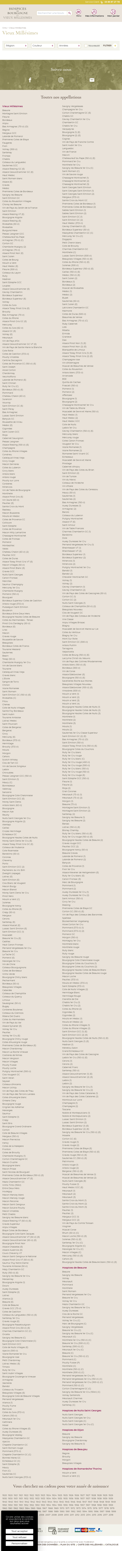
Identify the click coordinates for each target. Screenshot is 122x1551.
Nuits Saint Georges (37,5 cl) (16, 1477)
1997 (102, 1512)
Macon (5, 633)
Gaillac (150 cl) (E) (71, 272)
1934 (48, 1499)
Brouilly (6, 312)
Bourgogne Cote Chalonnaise (17, 796)
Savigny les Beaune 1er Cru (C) (77, 168)
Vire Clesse (67, 619)
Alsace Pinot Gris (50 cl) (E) (16, 1328)
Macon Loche (69, 976)
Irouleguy (7, 1192)
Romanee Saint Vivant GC (75, 454)
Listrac (5, 1295)
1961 (10, 1508)
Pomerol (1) (68, 389)
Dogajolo (67, 239)
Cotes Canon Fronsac (73, 441)
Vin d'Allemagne (70, 363)
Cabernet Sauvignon (12, 438)
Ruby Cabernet (69, 324)
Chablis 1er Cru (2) (71, 1006)
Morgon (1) (67, 801)
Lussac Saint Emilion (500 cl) (77, 256)
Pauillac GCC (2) (70, 847)
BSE (64, 379)
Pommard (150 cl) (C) (73, 1386)
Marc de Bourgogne (72, 882)
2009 (60, 1515)
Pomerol (6, 542)
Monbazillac (8, 546)
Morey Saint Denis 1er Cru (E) (17, 841)
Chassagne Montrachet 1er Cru (78, 405)
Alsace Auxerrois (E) (12, 1250)
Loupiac (6, 286)
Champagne (8, 448)
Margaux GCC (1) (70, 1217)
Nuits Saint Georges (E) (74, 1181)
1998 (107, 1512)
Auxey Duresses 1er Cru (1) (75, 892)
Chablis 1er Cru (69, 126)
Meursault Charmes (72, 1398)
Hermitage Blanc (71, 993)
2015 (94, 1515)
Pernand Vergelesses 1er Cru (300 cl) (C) (82, 1382)
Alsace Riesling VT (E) (13, 214)
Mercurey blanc (70, 434)
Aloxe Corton (9, 370)
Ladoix (5, 770)
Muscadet (7, 935)
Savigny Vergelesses (72, 106)
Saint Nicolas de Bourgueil (16, 1172)
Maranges (7, 1110)
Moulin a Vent (9, 263)
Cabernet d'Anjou (71, 467)
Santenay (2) (68, 814)
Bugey (5, 1007)
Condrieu (7, 455)
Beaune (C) (68, 1353)
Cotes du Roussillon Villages (16, 201)
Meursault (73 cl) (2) (72, 798)
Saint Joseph (8, 367)
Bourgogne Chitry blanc (14, 977)
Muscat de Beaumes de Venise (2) (79, 1178)
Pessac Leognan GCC (13, 234)
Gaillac (5, 828)
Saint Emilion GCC (11, 1344)
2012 (77, 1515)
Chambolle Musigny (12, 591)
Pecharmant (8, 981)
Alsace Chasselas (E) (12, 1247)
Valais (5, 549)
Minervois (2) (68, 564)
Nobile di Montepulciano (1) (76, 1113)
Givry (5, 734)
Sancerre (6, 792)
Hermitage (7, 744)
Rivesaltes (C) (9, 698)
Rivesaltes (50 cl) (10, 224)
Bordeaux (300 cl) (71, 668)
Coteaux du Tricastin (12, 1390)
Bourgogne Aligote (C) (74, 1246)
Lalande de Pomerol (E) (14, 380)
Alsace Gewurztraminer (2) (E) (77, 1077)
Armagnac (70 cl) (11, 250)
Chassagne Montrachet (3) (75, 184)
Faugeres (7, 143)
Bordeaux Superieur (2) (74, 558)
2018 (111, 1515)
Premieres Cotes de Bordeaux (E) (19, 1046)
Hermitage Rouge (71, 996)
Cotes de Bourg (10, 260)
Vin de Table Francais (73, 529)
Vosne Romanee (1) (72, 447)
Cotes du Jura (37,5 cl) (13, 1412)
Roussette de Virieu (12, 422)
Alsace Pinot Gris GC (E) (14, 321)
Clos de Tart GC (10, 763)
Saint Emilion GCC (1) (13, 932)
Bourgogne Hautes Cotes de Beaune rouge (84, 973)
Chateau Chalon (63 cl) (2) (15, 552)
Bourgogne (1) (69, 399)
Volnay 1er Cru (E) (11, 1036)
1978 (106, 1508)
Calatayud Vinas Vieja (13, 458)
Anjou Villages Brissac (73, 623)
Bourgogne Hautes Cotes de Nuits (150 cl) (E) (85, 1038)
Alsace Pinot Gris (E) (12, 497)
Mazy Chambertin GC (13, 1269)
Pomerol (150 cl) (10, 594)
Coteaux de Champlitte (14, 994)
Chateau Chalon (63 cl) (13, 396)
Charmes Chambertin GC (75, 249)
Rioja (4, 435)
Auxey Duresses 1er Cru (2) (75, 895)
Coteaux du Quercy (12, 997)
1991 (68, 1512)
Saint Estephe (9, 526)
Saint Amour (68, 525)
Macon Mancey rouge (13, 1198)
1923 (37, 1495)
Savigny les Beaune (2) (73, 821)
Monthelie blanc (70, 944)
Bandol (6, 1386)
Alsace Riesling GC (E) (13, 169)
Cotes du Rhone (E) (12, 909)
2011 (72, 1515)
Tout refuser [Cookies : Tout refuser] (19, 1537)
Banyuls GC (8, 419)
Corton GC (7, 244)
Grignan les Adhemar (13, 1107)
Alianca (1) (7, 1403)
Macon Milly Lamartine (14, 533)
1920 (4, 1495)
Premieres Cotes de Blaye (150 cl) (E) (81, 1152)
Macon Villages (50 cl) (13, 565)
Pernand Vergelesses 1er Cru (16, 948)
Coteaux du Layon (11, 273)
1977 (101, 1508)
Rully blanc (68, 951)
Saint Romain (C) (71, 171)
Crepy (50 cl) (8, 912)
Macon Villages (10, 1062)
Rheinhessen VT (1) (71, 548)
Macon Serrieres (10, 464)
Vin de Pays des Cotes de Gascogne (80, 1054)
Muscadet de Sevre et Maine (76, 460)
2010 (66, 1515)
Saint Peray (8, 409)
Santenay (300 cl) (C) (72, 1347)
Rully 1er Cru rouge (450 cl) (76, 762)
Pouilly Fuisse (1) (70, 1184)
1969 (56, 1508)
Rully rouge (68, 954)
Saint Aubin (8, 714)
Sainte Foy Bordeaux (13, 711)
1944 (49, 1502)
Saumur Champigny (12, 585)
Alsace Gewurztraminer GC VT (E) (19, 344)
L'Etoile (6, 679)
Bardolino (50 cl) (10, 854)
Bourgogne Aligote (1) (13, 1282)
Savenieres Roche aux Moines (77, 681)
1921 (16, 1495)
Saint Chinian (9, 383)
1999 (113, 1512)
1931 (16, 1499)
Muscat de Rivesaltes (73, 288)
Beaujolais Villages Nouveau (76, 684)
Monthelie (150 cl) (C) (73, 1369)
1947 (84, 1502)
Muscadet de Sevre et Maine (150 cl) (80, 412)
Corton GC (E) (69, 1139)
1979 (112, 1508)
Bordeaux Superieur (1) (73, 554)
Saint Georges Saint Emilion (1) (78, 191)
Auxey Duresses (10, 1289)
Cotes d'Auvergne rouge (14, 1042)
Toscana (66, 1110)
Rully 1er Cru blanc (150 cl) (75, 769)
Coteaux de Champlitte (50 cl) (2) (79, 606)
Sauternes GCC (10, 166)
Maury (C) (7, 783)
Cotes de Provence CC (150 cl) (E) (19, 364)
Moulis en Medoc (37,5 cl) (75, 983)
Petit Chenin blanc (71, 243)
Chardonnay (8, 373)
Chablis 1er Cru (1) (71, 1002)
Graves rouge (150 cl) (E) (74, 1155)
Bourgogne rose (10, 1357)
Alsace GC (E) (9, 331)
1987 (44, 1512)
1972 (73, 1508)
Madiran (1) (67, 1045)
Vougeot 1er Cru (70, 444)
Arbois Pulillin (69, 645)
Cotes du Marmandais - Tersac (17, 620)
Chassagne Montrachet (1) (75, 178)
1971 (67, 1508)
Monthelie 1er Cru (71, 165)
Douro (5, 1286)
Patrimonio (68, 1162)
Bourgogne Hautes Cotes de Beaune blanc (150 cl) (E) (89, 1262)
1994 (84, 1512)
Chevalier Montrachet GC (75, 577)
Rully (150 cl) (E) (10, 1273)
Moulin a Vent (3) (71, 701)
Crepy (5, 1120)
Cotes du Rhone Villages (14, 451)
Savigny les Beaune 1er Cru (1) (77, 1087)
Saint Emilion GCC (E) (13, 799)
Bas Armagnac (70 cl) (13, 315)
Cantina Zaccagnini (12, 360)
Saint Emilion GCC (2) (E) (75, 1035)
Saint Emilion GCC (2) (13, 867)
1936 (71, 1499)
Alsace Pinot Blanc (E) (13, 568)
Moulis (5, 750)
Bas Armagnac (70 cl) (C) (75, 321)
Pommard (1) (69, 886)
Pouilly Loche (9, 1068)
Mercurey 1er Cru (11, 588)
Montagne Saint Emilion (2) (76, 811)
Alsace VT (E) (68, 522)
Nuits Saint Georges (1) (74, 603)
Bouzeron (7, 611)
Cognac (66, 139)
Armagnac (7, 1380)
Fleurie (5, 117)
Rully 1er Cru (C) (10, 386)
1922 (26, 1495)
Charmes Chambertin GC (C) (17, 1331)
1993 (79, 1512)
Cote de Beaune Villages (14, 1133)
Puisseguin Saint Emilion (15, 607)
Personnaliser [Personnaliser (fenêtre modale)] (19, 1543)
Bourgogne (8, 809)
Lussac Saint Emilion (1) (74, 1119)
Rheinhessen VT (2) (72, 551)
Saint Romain (9, 692)
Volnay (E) (7, 334)
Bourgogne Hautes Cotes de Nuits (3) (81, 714)
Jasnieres (7, 1383)
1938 (93, 1499)
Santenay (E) (8, 922)
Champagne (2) (70, 1106)
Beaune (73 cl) (69, 804)
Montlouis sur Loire (72, 1100)
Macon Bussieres (11, 513)
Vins (4, 28)
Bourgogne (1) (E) (71, 132)
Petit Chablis (8, 1214)
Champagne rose (71, 360)
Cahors (6, 757)
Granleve (66, 337)
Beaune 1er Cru (10, 951)
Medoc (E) (7, 425)
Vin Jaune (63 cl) (10, 500)
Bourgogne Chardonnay (74, 1441)
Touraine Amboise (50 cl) (15, 1266)
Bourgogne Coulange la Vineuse (19, 1377)
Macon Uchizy (9, 1088)
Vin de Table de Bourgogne (16, 490)
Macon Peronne (10, 1201)
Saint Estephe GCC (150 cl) (75, 778)
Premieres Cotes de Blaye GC (77, 908)
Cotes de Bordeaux (12, 971)
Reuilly (5, 815)
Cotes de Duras (10, 559)
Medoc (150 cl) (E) (71, 275)
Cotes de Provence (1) (73, 866)
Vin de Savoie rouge (72, 175)
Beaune (6, 110)
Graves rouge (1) (70, 1142)
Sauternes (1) (68, 496)
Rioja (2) (66, 788)
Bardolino (67, 535)
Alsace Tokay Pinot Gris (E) (16, 308)
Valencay (6, 789)
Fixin (4, 146)
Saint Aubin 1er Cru (72, 145)
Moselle (66, 1136)
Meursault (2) (69, 1194)
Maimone (67, 311)
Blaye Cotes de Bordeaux (15, 1231)
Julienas (6, 903)
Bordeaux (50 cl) (10, 984)
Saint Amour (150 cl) (72, 899)
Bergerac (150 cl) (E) (72, 1171)
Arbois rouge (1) (70, 1165)
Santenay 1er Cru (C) (72, 1243)
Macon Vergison (10, 1058)
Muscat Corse (69, 1230)
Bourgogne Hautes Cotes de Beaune (21, 617)
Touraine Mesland (11, 649)
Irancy (5, 1143)
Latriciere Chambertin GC (75, 308)
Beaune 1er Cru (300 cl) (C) (75, 1343)
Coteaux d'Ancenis (11, 1084)
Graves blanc (9, 675)
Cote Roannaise (10, 851)
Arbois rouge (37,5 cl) (13, 604)
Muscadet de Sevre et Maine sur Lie (80, 629)
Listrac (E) (7, 877)
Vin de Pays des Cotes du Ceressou (80, 490)
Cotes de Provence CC (13, 520)
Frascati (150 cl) (70, 386)
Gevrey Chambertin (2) (74, 590)
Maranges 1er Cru (11, 961)
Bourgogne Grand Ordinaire (16, 1127)
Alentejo (6, 825)
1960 (4, 1508)
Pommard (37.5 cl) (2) (73, 931)
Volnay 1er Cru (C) (71, 1321)
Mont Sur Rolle (69, 639)
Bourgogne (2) (69, 402)
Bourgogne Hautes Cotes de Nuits (19, 838)
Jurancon (7, 399)
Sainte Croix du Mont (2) (74, 1204)
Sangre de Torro (10, 682)
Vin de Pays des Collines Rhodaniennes (82, 662)
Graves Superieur (11, 1224)
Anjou (5, 123)
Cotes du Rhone (10, 318)
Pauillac (6, 1033)
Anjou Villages (9, 1227)
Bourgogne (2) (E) (71, 136)
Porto (5, 864)
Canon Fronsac (10, 578)
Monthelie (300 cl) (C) (73, 1373)
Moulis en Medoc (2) (72, 1022)
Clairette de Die (70, 999)
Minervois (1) (68, 561)
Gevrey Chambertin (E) (74, 226)
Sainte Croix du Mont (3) (74, 1207)
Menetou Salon (70, 1048)
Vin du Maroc (69, 480)
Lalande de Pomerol (12, 136)
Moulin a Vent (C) (11, 899)
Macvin (66, 155)
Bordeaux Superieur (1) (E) (75, 1126)
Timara (6, 1367)
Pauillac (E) (8, 503)
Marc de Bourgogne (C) (74, 1324)
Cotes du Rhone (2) (72, 1009)
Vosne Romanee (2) (72, 451)
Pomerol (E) (8, 958)
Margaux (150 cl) (10, 1136)
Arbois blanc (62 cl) (12, 805)
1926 (71, 1495)
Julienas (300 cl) (70, 265)
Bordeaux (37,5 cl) (11, 740)
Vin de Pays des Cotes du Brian (78, 470)
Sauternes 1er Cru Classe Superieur (80, 733)
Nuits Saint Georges (12, 575)
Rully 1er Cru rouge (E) (73, 775)
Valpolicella (68, 652)
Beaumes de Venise (72, 317)
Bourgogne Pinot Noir (13, 1244)
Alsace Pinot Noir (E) (12, 253)
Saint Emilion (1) (10, 779)
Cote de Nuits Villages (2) (75, 989)
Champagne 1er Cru (72, 110)
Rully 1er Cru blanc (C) (73, 759)
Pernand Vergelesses (13, 1399)
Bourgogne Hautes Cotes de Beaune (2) (82, 840)
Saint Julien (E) (69, 304)
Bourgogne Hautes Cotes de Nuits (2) (81, 710)
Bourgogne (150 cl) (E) (73, 678)
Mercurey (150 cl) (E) (72, 1256)
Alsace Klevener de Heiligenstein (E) (80, 873)
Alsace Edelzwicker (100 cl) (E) (77, 688)
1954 (48, 1505)
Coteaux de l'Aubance (13, 847)
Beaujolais (7, 643)
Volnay (5, 302)
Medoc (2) (67, 295)
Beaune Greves (70, 853)
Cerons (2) (67, 1064)
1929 (105, 1495)
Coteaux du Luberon (72, 516)
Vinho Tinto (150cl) (11, 1185)
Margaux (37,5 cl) (70, 197)
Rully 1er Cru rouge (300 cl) (76, 765)
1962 (15, 1508)
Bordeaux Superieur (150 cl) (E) (78, 269)
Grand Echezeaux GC (72, 1051)
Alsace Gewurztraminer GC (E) (17, 172)
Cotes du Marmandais (13, 1020)
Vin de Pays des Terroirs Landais (18, 1094)
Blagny (66, 626)
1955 (60, 1505)
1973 (78, 1508)
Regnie (6, 130)
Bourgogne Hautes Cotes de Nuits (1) (81, 707)
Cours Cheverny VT (12, 1253)
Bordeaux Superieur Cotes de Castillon (22, 601)
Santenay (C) (68, 1405)
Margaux (6, 916)
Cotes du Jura (9, 305)
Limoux (6, 1000)
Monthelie (7, 494)
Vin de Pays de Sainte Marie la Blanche (22, 347)
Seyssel (6, 1081)
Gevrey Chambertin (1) (73, 587)
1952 (26, 1505)
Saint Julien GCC (10, 432)
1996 (96, 1512)
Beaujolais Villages (12, 987)
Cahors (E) (67, 1259)
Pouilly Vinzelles (10, 357)
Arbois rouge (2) (70, 1168)
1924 (48, 1495)
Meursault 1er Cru (11, 1419)
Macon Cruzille (9, 1162)
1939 (105, 1499)
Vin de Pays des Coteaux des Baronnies (82, 915)
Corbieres (7, 484)
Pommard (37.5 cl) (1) (73, 928)
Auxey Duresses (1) (71, 506)
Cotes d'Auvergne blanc (14, 1097)
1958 (93, 1505)
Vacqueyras (68, 129)
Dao (64, 340)
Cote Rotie (7, 351)
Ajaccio (6, 1442)
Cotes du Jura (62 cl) (12, 328)
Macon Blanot (9, 890)
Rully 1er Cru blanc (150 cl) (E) (77, 834)
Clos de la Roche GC (72, 1314)
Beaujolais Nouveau (72, 610)
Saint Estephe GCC (12, 282)
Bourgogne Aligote (12, 218)
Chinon (6, 685)
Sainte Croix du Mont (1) (74, 1200)
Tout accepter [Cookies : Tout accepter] (19, 1531)
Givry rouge (8, 461)
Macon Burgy (9, 886)
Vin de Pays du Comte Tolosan (77, 1223)
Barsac (65, 824)
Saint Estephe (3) (11, 1464)
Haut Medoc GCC (71, 421)
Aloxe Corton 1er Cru (72, 925)
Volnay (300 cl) (9, 149)
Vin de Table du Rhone (73, 408)
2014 (88, 1515)
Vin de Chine (8, 964)
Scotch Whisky (10, 760)
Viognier (66, 1226)
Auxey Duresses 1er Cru (74, 541)
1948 (95, 1502)
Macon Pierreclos (11, 1140)
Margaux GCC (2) (71, 1220)
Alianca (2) (7, 1299)
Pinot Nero (7, 896)
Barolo (65, 512)
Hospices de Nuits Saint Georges (81, 1410)
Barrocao (7, 1409)
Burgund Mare (9, 231)
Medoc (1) (67, 291)
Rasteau (6, 510)
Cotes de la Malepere (13, 1146)
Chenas (6, 705)
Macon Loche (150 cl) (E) (74, 1236)
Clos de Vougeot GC (72, 613)
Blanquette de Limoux (73, 350)
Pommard (7, 393)
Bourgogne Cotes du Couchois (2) (79, 967)
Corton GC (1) (69, 597)
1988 (50, 1512)
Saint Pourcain (9, 724)
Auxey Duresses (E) (12, 1432)
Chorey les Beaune (11, 205)
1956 (71, 1505)
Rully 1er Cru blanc (71, 752)
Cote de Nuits (69, 425)
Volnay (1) (67, 580)
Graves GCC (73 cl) (11, 1308)
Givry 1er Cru (68, 902)
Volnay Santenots (71, 1395)
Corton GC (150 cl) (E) (73, 912)
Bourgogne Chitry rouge (15, 1039)
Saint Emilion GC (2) (72, 220)
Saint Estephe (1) (10, 1117)
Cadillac (6, 942)
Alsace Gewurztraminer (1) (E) (77, 1074)
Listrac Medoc (9, 721)
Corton (6, 1130)
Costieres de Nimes (12, 1055)
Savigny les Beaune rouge (75, 957)
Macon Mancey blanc (13, 1195)
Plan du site (67, 1545)
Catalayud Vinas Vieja (13, 672)
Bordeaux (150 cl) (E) (12, 390)
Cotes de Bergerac (11, 727)
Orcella (6, 1334)
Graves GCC (8, 572)
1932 (26, 1499)
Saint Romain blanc (12, 179)
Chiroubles (7, 773)
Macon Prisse (9, 1169)
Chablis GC (67, 116)
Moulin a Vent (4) (71, 704)
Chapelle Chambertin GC (15, 1445)
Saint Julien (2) (69, 278)
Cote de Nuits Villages (13, 708)
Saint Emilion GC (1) (72, 217)
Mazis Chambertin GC (13, 1182)
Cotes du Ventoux (71, 632)
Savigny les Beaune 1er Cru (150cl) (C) (81, 1392)
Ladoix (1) (67, 1080)
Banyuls (66, 863)
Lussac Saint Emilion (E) (14, 929)
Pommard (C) (69, 1360)
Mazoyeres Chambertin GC (16, 1438)
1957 (82, 1505)
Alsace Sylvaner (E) (12, 1026)
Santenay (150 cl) (70, 1071)
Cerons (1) (67, 1061)
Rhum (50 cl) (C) (70, 1233)
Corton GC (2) (69, 600)
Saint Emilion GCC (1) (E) (74, 1032)
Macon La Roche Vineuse (15, 1052)
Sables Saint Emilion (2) (74, 213)
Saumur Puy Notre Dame (15, 1263)
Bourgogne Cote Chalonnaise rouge (80, 960)
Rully (4, 276)
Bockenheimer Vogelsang (75, 921)
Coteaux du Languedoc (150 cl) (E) (19, 1315)
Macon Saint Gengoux (13, 1205)
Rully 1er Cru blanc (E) (73, 876)
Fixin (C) (6, 1471)
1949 (107, 1502)
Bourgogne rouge (11, 1104)
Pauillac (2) (68, 1213)
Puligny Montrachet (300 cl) (16, 1071)
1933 (37, 1499)
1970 (62, 1508)
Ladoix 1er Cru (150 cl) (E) (74, 1058)
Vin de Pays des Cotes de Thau (17, 1091)
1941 (16, 1502)
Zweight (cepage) (11, 873)
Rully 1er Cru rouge (72, 756)
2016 (99, 1515)
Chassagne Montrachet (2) (75, 181)
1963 (21, 1508)
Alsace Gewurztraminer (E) (16, 289)
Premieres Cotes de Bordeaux (17, 192)
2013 (83, 1515)
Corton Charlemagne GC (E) (76, 113)
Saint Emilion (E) (10, 880)
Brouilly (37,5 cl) (10, 747)
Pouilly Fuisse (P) (71, 1363)
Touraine (6, 669)
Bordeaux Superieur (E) (14, 299)
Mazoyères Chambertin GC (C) (77, 233)
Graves (5, 185)
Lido (64, 327)
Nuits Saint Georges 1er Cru (16, 818)
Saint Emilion (9, 211)
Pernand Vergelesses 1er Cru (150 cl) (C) (82, 1379)
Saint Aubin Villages (12, 1373)
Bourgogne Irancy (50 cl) (75, 850)
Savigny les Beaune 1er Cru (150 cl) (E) (81, 1132)
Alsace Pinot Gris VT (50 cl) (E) (17, 1260)
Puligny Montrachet (72, 519)
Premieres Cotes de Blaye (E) (77, 1149)
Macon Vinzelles (10, 1211)
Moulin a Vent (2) (71, 697)
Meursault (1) (68, 1191)
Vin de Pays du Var (11, 1023)
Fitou (5, 701)
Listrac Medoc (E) (11, 1364)
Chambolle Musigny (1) (14, 1156)
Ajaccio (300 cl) (10, 1351)
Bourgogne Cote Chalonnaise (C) (19, 1341)
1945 (61, 1502)
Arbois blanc (8, 474)
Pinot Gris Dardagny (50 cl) (16, 624)
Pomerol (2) (68, 392)
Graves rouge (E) (10, 1321)
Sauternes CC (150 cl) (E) (74, 1158)
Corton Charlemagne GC (15, 1159)
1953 (37, 1505)
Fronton (6, 1149)
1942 (27, 1502)
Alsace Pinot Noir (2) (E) (74, 347)
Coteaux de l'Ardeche (73, 483)
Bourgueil (7, 598)
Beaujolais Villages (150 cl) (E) (77, 259)
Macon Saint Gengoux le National (19, 1257)
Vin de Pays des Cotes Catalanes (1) (80, 1093)
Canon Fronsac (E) (71, 879)
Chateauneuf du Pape (13, 237)
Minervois (7, 487)
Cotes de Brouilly (11, 1153)
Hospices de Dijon (73, 1430)
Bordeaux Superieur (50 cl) (75, 230)
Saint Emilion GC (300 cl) (75, 642)
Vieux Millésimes (17, 28)
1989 (56, 1512)
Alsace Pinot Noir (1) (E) (74, 343)
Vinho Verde (8, 974)
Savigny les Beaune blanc (15, 1218)
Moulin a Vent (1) (70, 694)
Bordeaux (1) (68, 282)
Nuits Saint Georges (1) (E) (75, 1041)
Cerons (6, 919)
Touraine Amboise (11, 718)
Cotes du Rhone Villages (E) (16, 1429)
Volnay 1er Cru (9, 1029)
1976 (95, 1508)
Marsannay (7, 1279)
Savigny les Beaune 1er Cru (16, 1276)
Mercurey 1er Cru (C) (72, 236)
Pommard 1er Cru (71, 162)
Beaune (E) (7, 1302)
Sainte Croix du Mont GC (74, 200)
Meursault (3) (69, 1197)
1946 (73, 1502)
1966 (38, 1508)
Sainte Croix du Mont (13, 507)
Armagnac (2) (69, 509)
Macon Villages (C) (71, 1252)
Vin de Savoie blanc (12, 666)
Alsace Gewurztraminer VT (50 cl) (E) (21, 1237)
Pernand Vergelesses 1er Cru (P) (78, 1376)
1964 (27, 1508)
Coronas (6, 857)
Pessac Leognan (10, 442)
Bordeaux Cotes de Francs (15, 646)
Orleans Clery (9, 1101)
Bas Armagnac (10, 412)
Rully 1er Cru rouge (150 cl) (75, 772)
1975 (89, 1508)
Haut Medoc (8, 175)
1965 (33, 1508)
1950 (4, 1505)
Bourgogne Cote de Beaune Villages (21, 1396)
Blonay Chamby (70, 830)
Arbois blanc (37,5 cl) (72, 373)
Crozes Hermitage (11, 831)
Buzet (65, 298)
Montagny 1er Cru (71, 941)
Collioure (7, 523)
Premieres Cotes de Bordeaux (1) (78, 204)
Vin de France (69, 152)
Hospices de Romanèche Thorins (82, 1469)
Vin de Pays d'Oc (10, 341)
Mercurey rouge (70, 438)
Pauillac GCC (9, 555)
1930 (4, 1499)
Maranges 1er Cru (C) (72, 1249)
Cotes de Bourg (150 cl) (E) (75, 655)
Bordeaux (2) (68, 285)
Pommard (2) (69, 889)
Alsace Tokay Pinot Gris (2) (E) (77, 356)
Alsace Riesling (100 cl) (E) (15, 445)
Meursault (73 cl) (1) (72, 795)
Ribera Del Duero (11, 1016)
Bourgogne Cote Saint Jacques (18, 1234)
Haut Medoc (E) (10, 266)
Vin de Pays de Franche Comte (78, 142)
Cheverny (7, 860)
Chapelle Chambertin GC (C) (16, 1455)
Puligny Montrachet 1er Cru (76, 567)
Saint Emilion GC (11, 198)
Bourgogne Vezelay (12, 1435)
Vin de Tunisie (69, 477)
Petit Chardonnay (11, 1360)
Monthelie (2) (69, 720)
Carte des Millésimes (90, 1545)
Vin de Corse (68, 671)
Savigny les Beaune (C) (14, 1338)
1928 (93, 1495)
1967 (44, 1508)
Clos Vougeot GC (11, 1075)
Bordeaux (7, 120)
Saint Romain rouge (12, 1448)
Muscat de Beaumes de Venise (77, 366)
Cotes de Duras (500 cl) (74, 314)
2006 (41, 1515)
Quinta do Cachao (71, 382)
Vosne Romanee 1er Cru (14, 1354)
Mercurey (7, 325)
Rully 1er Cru (8, 1370)
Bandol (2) (67, 574)
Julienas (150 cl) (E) (71, 1239)
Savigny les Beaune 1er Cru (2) (77, 1090)
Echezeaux (67, 457)
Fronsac (6, 156)
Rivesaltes (7, 227)
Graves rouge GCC (71, 843)
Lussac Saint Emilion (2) (74, 1123)
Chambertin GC (70, 123)
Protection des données (43, 1545)
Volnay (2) (67, 584)
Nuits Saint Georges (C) (74, 1421)
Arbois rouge (9, 477)
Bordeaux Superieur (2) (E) (75, 1129)
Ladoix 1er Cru (69, 428)
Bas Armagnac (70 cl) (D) (15, 127)
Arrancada (67, 376)
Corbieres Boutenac (12, 1010)
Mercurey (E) (8, 737)
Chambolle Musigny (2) (14, 247)
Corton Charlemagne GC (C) (76, 1389)
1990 (62, 1512)
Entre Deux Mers (10, 1188)
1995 (90, 1512)
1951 (16, 1505)
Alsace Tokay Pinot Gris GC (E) (17, 844)
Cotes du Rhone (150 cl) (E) (75, 262)
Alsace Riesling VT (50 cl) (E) (16, 1221)
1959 (105, 1505)
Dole (64, 538)
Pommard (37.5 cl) (11, 1451)
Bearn (5, 656)
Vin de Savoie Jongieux (14, 766)
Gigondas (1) (68, 1012)
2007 (47, 1515)
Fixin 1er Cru (68, 869)
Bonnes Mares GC (11, 1458)
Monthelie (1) (68, 717)
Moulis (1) (67, 727)
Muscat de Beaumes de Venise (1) (79, 1175)
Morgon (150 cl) (70, 938)
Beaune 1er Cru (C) (71, 1330)
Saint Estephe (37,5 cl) (73, 986)
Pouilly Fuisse (9, 1065)
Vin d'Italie (67, 486)
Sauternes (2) (69, 499)
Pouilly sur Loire (10, 481)
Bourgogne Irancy (11, 906)
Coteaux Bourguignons (14, 968)
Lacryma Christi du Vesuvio (76, 658)
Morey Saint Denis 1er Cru (15, 893)
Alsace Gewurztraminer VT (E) (17, 1179)
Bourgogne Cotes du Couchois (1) (79, 963)
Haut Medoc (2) (70, 418)
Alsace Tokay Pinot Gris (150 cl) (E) (79, 746)
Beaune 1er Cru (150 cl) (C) (75, 1356)
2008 (54, 1515)
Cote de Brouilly (70, 246)
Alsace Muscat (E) (11, 925)
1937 (82, 1499)
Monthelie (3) (69, 723)
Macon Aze (7, 812)
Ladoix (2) (67, 1084)
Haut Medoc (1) (69, 415)
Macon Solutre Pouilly (13, 1208)
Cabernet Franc (70, 1067)
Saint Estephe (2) (11, 1292)
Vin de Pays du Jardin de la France (19, 208)
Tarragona (67, 649)
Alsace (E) (7, 182)
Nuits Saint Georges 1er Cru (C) (78, 1424)
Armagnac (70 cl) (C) (13, 240)
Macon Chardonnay (12, 1049)
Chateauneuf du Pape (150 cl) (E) (78, 158)
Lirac (4, 630)
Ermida (66, 334)
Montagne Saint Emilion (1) (76, 808)
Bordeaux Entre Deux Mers (16, 614)
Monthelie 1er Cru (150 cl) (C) (76, 1340)
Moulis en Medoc (11, 516)
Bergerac (7, 731)
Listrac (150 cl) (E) (71, 827)
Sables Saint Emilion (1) (74, 210)
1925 (60, 1495)
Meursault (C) (69, 1337)
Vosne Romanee (10, 688)
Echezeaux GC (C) (11, 1461)
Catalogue (111, 1545)
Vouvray (6, 403)
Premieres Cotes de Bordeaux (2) (79, 207)
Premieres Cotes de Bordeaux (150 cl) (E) (23, 1175)
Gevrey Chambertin (12, 292)
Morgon (6, 753)
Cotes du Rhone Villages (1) (76, 1025)
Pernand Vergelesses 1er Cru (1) (78, 545)
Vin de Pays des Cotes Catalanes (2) (80, 1097)
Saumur (6, 1114)
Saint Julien (8, 257)
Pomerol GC (68, 934)
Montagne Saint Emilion (14, 114)
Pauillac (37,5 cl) (70, 980)
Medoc (5, 188)
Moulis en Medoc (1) (72, 1019)
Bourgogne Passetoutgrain (16, 1325)
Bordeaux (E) (9, 627)
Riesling (66, 905)
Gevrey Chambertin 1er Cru (76, 119)
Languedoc (68, 149)
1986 (38, 1512)
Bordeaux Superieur (12, 295)
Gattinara (7, 1422)
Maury (5, 1468)
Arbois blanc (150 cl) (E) (74, 665)
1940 (4, 1502)
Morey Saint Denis (11, 802)
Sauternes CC (9, 1474)
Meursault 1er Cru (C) (73, 1350)
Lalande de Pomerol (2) (74, 860)
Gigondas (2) (68, 1015)
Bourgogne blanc (11, 1166)
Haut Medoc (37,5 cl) (72, 223)
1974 (84, 1508)
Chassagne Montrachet (14, 536)
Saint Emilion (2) (70, 473)
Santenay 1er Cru (10, 1318)
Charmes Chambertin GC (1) (76, 532)
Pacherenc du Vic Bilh (13, 870)
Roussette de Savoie (12, 640)
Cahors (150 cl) (9, 1416)
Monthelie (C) (69, 252)
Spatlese (66, 918)
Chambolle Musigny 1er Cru (16, 662)
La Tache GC (8, 955)
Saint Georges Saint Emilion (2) (78, 194)
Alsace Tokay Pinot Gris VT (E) (17, 562)
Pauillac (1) (67, 1210)
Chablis (6, 159)
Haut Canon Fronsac (12, 945)
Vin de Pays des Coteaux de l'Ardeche (81, 616)
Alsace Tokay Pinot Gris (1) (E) (77, 353)
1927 (82, 1495)
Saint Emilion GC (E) (12, 406)
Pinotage (67, 464)
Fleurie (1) (67, 782)
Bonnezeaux (8, 786)
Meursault (7, 338)
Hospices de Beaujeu (74, 1449)
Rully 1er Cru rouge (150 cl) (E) (77, 837)
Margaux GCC (9, 133)
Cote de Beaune (10, 1305)
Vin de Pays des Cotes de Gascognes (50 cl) (84, 593)
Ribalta (65, 330)
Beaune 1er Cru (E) (11, 938)
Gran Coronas (69, 791)
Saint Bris (7, 1123)
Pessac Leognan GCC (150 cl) (17, 776)
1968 (50, 1508)
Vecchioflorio (9, 377)
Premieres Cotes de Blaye (15, 140)
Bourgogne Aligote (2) (13, 822)
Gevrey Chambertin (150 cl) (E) (77, 431)
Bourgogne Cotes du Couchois (78, 749)
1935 (60, 1499)
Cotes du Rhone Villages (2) (76, 1028)
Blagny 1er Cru (69, 636)
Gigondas (7, 429)
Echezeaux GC (9, 835)
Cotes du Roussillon (72, 369)
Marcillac (7, 581)
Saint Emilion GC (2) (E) (74, 736)
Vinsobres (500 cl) (71, 691)
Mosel (5, 1425)
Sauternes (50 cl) (70, 301)
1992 (73, 1512)
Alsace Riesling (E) (11, 221)
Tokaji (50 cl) (8, 659)
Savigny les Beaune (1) (73, 817)
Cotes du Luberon (11, 468)
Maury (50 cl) (69, 493)
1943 (38, 1502)
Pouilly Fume (9, 1406)
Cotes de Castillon (11, 1312)
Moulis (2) (67, 730)
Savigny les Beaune (12, 195)
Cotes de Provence (12, 529)
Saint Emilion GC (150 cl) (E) (16, 695)
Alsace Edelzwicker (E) (73, 675)
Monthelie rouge (70, 947)
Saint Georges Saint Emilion (76, 187)
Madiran (6, 279)
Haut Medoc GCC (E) (72, 1187)
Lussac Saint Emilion (13, 416)
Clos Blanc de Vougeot (14, 883)
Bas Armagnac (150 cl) (73, 503)
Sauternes (7, 653)
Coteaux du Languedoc (14, 162)
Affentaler (67, 395)
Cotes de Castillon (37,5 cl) (15, 354)
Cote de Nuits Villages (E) (15, 1347)
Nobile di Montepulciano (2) (76, 1116)
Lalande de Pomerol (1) (74, 856)
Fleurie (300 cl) (10, 269)
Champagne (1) (70, 1103)
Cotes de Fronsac (11, 539)
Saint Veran (8, 1078)
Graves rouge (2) (70, 1145)
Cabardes (7, 990)
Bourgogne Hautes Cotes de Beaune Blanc (84, 970)
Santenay (7, 153)
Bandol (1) (67, 571)
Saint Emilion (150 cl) (73, 743)
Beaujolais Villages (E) (13, 1393)
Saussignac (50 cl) (11, 1003)
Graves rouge (9, 636)
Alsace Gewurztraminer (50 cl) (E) (19, 1240)
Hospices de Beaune (74, 1268)
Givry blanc (8, 471)
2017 (105, 1515)
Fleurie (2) (67, 785)
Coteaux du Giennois (12, 1013)
